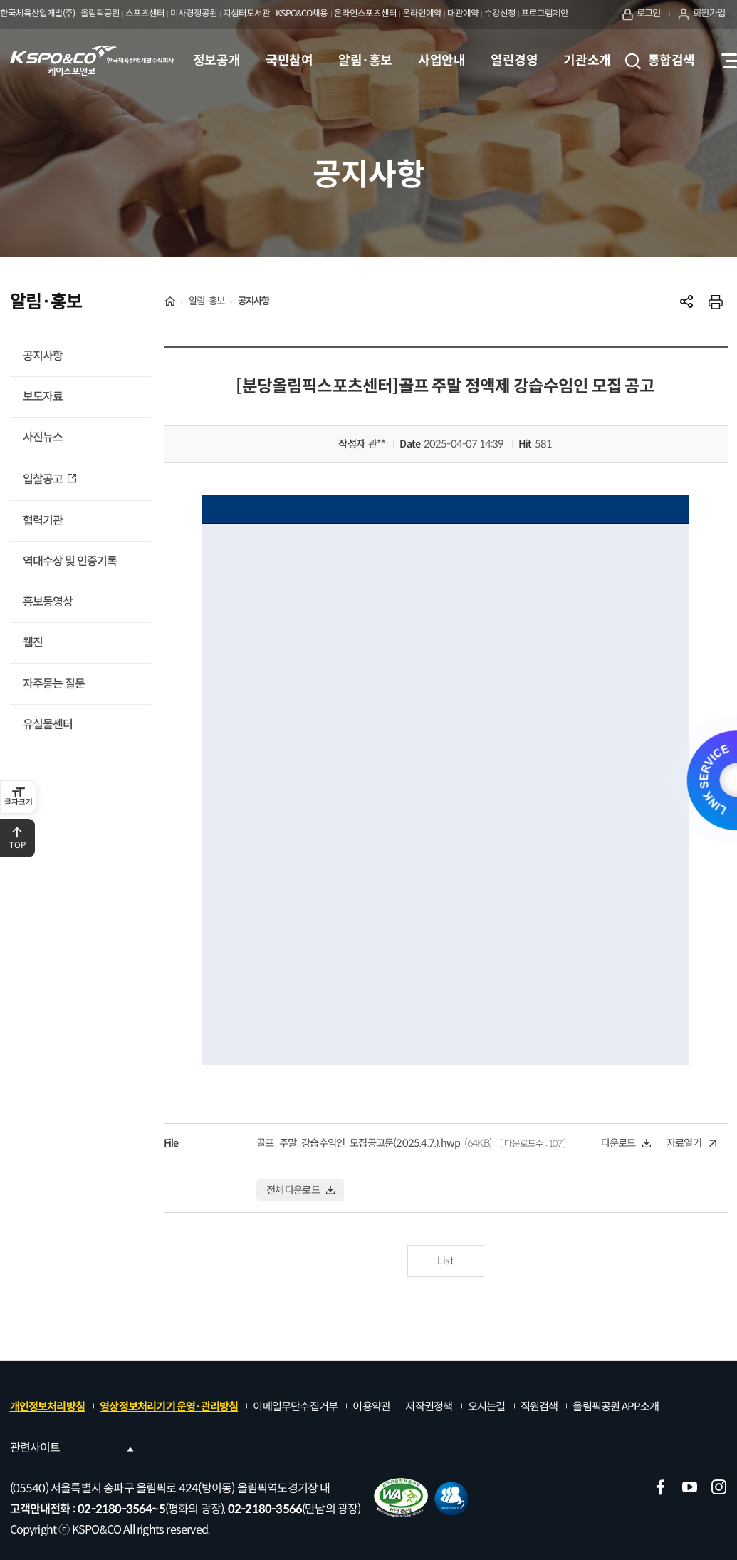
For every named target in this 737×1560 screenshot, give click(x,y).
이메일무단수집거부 (295, 1406)
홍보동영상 (48, 601)
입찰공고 (44, 479)
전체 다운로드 (300, 1190)
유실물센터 (48, 724)
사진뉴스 (43, 437)
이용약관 (371, 1406)
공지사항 (43, 355)
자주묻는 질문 (54, 683)
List (445, 1260)
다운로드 (626, 1143)
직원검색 (539, 1406)
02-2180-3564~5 (121, 1509)
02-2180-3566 (265, 1509)
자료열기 (691, 1143)
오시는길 (487, 1406)
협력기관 (43, 520)
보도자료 (43, 396)
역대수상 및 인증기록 (70, 561)
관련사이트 (73, 1447)
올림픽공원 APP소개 (616, 1406)
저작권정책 (428, 1406)
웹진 (33, 642)
